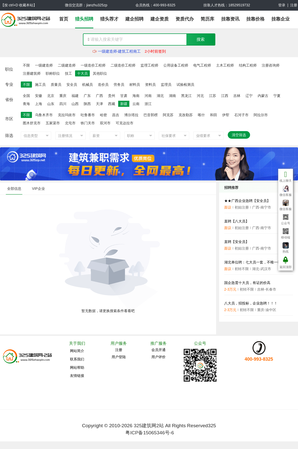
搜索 (201, 39)
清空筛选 (239, 135)
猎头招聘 (84, 19)
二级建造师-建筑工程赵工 (119, 49)
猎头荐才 (109, 19)
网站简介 (77, 351)
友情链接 (77, 376)
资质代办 (185, 19)
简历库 (207, 19)
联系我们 (77, 359)
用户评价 (158, 357)
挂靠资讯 (230, 19)
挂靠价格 (255, 19)
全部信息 (14, 189)
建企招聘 (134, 19)
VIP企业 (38, 189)
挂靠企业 (280, 19)
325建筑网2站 (149, 425)
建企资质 (159, 19)
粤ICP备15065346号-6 (149, 432)
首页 (63, 19)
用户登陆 (119, 357)
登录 (281, 5)
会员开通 (158, 350)
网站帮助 (77, 367)
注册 (293, 5)
